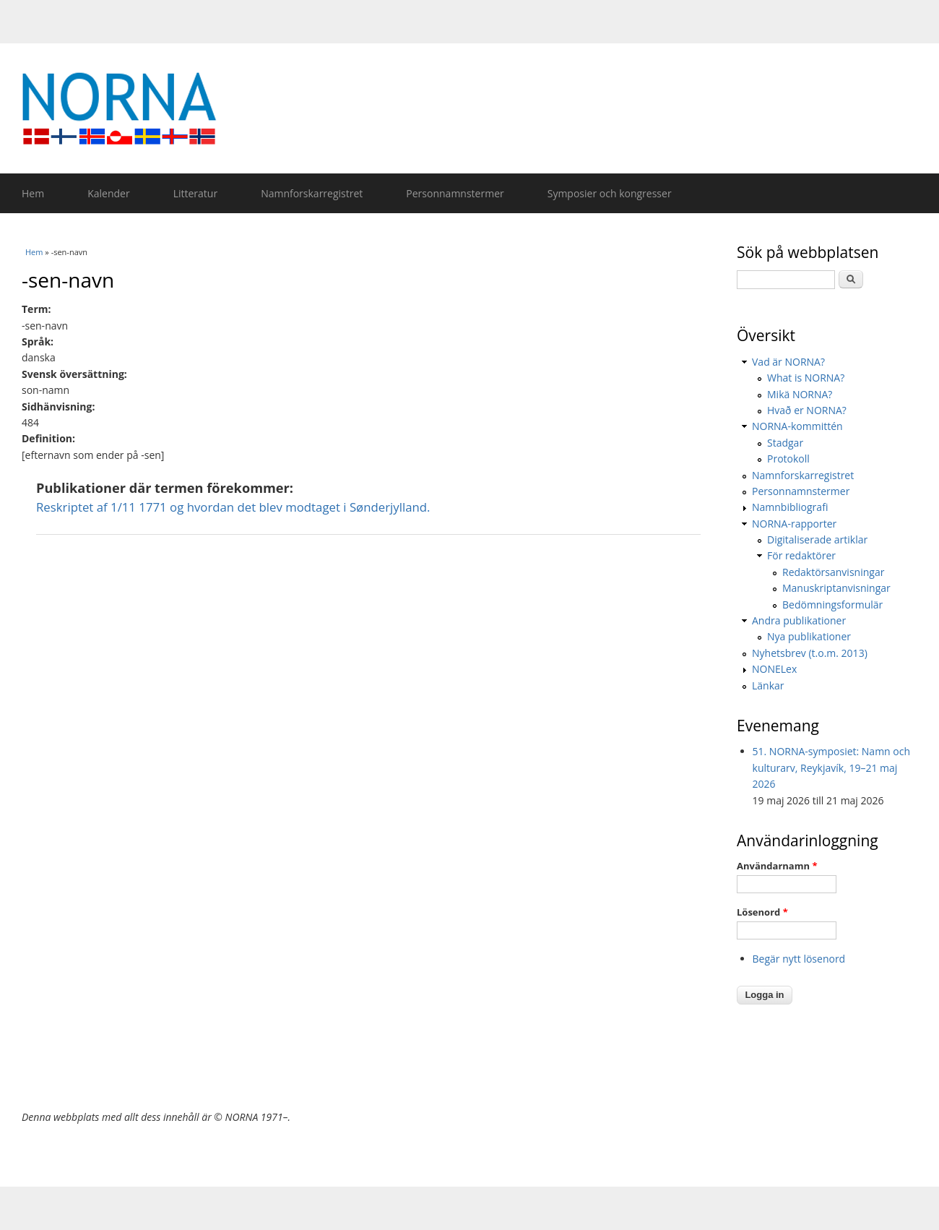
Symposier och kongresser (610, 193)
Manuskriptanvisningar (836, 588)
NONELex (774, 669)
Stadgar (785, 443)
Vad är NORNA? (788, 362)
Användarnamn (777, 865)
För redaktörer (801, 555)
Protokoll (788, 458)
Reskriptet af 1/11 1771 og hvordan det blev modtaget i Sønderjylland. (233, 507)
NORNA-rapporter (794, 523)
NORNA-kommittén (797, 426)
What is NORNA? (805, 377)
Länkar (768, 685)
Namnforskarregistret (312, 193)
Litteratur (195, 193)
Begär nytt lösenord (799, 958)
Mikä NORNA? (799, 394)
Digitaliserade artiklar (817, 539)
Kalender (108, 193)
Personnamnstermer (454, 193)
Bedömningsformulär (832, 604)
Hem (33, 193)
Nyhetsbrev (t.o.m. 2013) (809, 653)
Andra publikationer (799, 620)
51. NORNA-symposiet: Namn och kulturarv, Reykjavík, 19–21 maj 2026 (832, 767)
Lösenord (762, 912)
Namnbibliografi (790, 507)
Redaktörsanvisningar (833, 572)
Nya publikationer (809, 636)
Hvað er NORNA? (807, 410)
